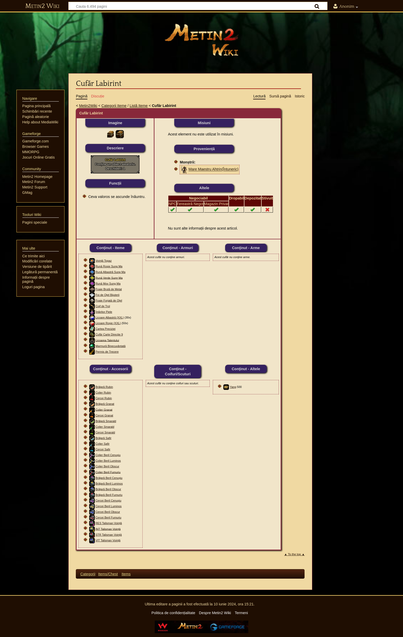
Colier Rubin (103, 392)
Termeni (241, 613)
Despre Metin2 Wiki (215, 613)
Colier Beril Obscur (107, 466)
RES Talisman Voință (109, 523)
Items (126, 574)
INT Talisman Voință (108, 528)
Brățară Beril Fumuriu (109, 494)
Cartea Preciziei (106, 328)
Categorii (87, 574)
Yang (233, 386)
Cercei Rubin (104, 398)
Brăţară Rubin (104, 386)
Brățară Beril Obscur (108, 489)
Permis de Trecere (107, 351)
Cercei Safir (103, 449)
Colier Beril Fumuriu (108, 472)
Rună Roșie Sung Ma (109, 266)
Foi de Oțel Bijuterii (108, 294)
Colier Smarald (105, 426)
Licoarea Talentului (107, 340)
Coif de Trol (103, 306)
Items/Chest (108, 574)
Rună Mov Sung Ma (108, 283)
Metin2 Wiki (42, 6)
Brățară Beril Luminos (109, 483)
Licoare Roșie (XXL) (108, 323)
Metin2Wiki (88, 106)
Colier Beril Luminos (108, 460)
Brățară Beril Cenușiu (109, 477)
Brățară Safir (104, 438)
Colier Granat (104, 409)
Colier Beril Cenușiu (108, 455)
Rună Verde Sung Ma (109, 277)
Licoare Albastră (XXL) (110, 317)
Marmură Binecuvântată (111, 346)
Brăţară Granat (105, 403)
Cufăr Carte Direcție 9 (109, 334)
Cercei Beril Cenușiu (108, 500)
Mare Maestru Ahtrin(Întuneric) (213, 169)
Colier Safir (102, 443)
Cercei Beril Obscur (108, 511)
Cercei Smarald (105, 432)
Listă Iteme (139, 106)
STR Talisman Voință (109, 534)
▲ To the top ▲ (294, 554)
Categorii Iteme (114, 106)
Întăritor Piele (104, 311)
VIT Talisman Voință (108, 540)
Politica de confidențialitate (173, 613)
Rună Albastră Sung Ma (110, 272)
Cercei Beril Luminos (109, 506)
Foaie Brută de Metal (109, 289)
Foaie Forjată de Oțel (109, 300)
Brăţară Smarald (106, 421)
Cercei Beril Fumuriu (108, 517)
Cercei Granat (104, 415)
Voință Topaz (104, 260)
